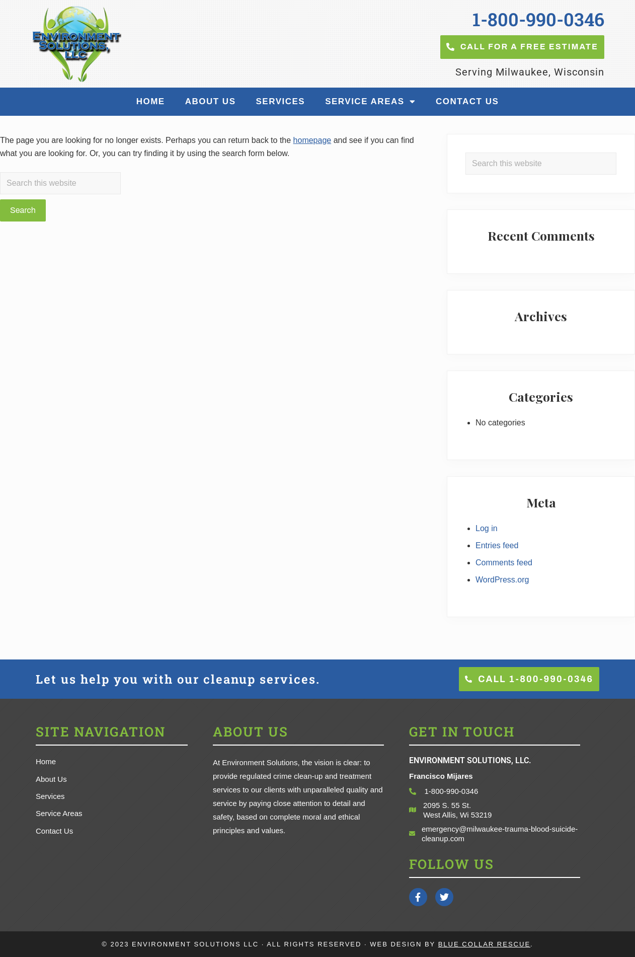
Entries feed (496, 545)
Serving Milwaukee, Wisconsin (529, 72)
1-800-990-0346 (538, 19)
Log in (486, 528)
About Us (210, 101)
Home (150, 101)
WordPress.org (502, 579)
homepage (312, 140)
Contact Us (467, 101)
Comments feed (503, 562)
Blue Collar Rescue (484, 944)
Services (280, 101)
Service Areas (370, 101)
